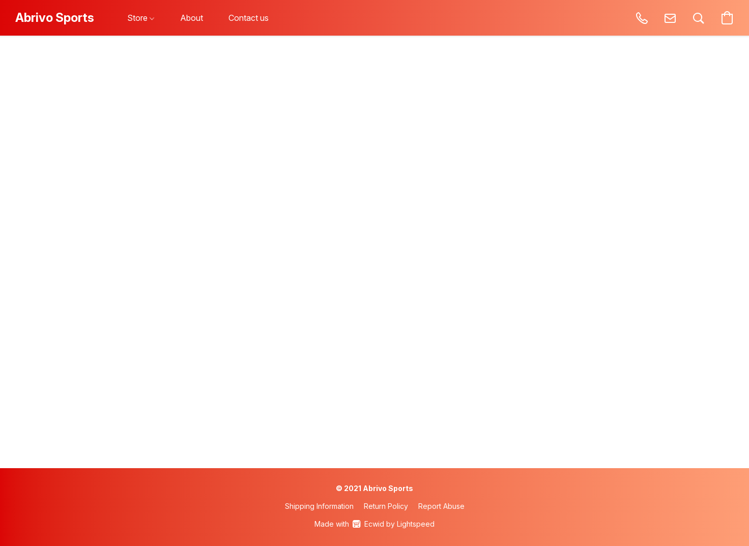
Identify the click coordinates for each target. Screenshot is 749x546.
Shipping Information (319, 506)
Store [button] (140, 18)
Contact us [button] (248, 18)
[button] (54, 18)
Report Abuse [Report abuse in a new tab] (441, 506)
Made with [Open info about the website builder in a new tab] (374, 524)
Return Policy (386, 506)
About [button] (191, 18)
